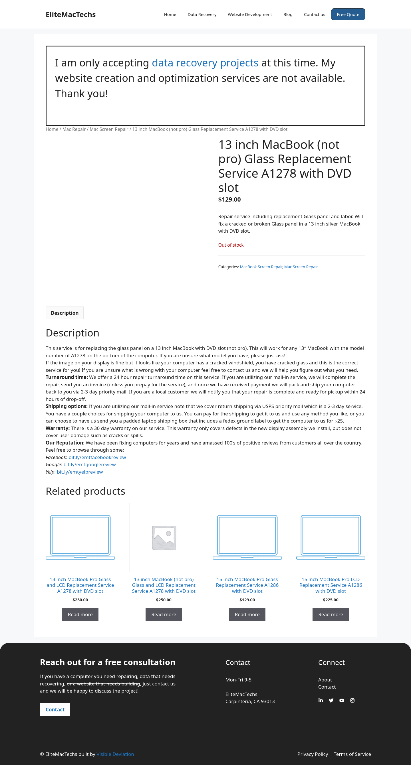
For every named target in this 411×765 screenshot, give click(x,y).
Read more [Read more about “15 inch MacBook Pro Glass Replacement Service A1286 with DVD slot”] (247, 614)
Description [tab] (64, 313)
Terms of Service (352, 754)
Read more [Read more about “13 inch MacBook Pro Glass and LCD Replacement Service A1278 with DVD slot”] (80, 614)
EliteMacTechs (71, 14)
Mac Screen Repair (109, 129)
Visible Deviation (115, 754)
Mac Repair (74, 129)
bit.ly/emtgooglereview (89, 464)
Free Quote (348, 14)
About (325, 679)
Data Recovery (202, 14)
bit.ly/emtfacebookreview (97, 457)
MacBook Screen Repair (261, 266)
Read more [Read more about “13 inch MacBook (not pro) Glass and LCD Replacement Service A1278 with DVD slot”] (163, 614)
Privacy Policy (312, 754)
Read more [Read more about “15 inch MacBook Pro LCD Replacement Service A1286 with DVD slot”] (330, 614)
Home (170, 14)
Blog (288, 14)
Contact (55, 709)
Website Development (250, 14)
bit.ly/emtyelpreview (80, 471)
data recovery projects (205, 63)
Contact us (314, 14)
